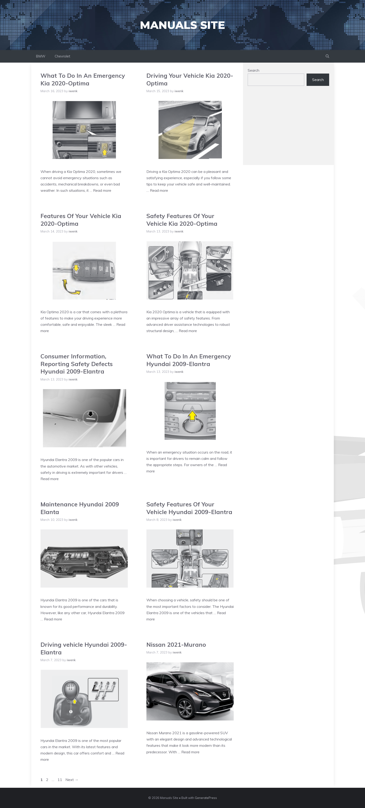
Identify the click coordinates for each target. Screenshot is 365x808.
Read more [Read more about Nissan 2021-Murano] (190, 752)
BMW (40, 56)
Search (253, 70)
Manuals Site (182, 25)
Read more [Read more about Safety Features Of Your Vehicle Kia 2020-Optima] (188, 330)
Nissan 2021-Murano (176, 644)
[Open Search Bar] (327, 56)
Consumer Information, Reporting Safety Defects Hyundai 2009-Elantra (77, 364)
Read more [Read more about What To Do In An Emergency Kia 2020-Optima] (102, 190)
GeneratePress (206, 798)
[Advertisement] (288, 127)
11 (60, 779)
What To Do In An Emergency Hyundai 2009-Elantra (188, 360)
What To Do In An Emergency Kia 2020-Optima (83, 79)
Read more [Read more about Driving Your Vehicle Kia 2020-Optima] (159, 190)
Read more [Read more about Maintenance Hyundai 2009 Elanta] (53, 619)
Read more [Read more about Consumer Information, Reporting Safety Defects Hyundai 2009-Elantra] (50, 478)
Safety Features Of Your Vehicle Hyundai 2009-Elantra (189, 508)
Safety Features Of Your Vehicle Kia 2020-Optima (181, 219)
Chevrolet (62, 56)
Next (71, 779)
